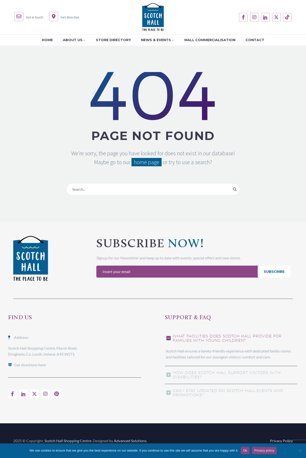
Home (47, 40)
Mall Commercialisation (209, 40)
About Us (74, 40)
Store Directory (113, 40)
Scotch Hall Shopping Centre (67, 440)
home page (146, 162)
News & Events (157, 40)
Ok (245, 450)
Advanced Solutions (130, 440)
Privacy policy (264, 450)
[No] (300, 450)
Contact (255, 40)
